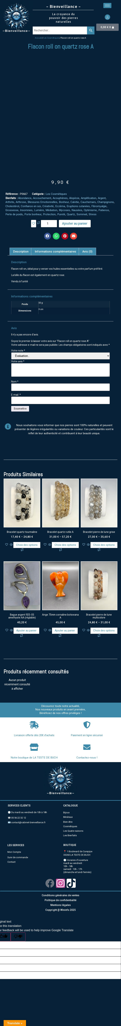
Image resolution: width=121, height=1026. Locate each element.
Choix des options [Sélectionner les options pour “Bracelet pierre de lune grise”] (104, 545)
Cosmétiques (70, 826)
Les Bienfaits (70, 835)
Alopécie (74, 198)
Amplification (88, 198)
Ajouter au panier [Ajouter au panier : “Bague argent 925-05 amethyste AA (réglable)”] (26, 630)
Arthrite (9, 202)
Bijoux (66, 812)
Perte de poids (14, 214)
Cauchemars (88, 202)
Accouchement (42, 198)
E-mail (16, 394)
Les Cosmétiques (51, 38)
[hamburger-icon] (107, 5)
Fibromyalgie (99, 206)
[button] (47, 236)
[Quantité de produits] (49, 223)
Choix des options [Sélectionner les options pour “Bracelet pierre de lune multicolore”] (104, 630)
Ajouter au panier (74, 223)
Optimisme (90, 210)
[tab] (21, 252)
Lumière (39, 210)
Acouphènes (60, 198)
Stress (92, 214)
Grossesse (11, 210)
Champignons (105, 202)
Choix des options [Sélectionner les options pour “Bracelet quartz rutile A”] (65, 545)
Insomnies (26, 210)
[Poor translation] (18, 936)
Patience (103, 210)
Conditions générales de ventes (60, 895)
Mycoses (64, 210)
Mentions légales (60, 905)
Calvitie (74, 202)
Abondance (24, 198)
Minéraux (68, 817)
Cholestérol (12, 206)
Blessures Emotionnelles (42, 202)
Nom (14, 381)
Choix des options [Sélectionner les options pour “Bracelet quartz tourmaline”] (27, 545)
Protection (49, 214)
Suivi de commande (17, 857)
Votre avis (17, 361)
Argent (102, 198)
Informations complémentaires (55, 251)
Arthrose (21, 202)
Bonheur (64, 202)
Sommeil (82, 214)
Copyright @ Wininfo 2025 (60, 909)
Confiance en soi (31, 206)
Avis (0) (87, 251)
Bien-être (67, 822)
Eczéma (60, 206)
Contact (11, 862)
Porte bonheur (32, 214)
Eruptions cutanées (78, 206)
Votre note (18, 350)
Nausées (77, 210)
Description (21, 251)
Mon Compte (14, 852)
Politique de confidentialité (60, 900)
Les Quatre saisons (73, 831)
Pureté (61, 214)
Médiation (51, 210)
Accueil (38, 38)
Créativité (48, 206)
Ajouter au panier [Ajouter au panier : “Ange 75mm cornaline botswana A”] (65, 630)
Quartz (71, 214)
